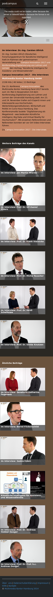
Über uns (7, 583)
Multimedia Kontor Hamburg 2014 (22, 588)
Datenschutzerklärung (25, 583)
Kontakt (12, 586)
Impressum (43, 583)
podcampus (9, 3)
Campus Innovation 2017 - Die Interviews (25, 130)
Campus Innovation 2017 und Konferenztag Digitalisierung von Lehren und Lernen (26, 65)
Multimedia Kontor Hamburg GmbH (22, 78)
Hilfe (4, 586)
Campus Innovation (30, 86)
